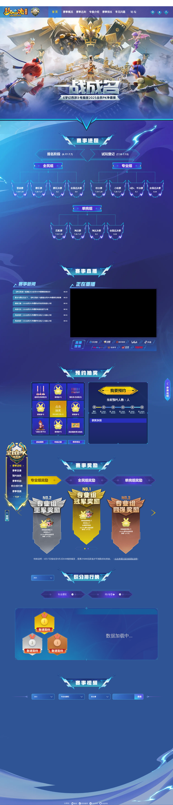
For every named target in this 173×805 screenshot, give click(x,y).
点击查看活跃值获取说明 (126, 559)
